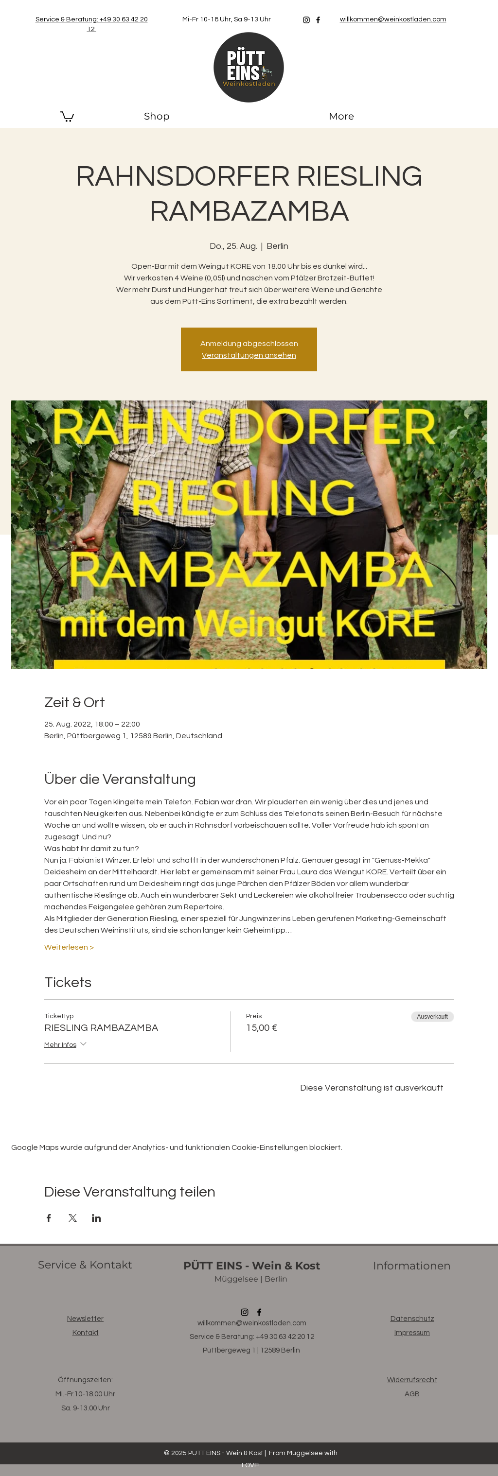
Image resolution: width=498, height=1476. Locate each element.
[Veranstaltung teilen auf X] (72, 1218)
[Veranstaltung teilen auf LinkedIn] (96, 1218)
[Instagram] (306, 20)
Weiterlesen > (69, 947)
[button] (67, 116)
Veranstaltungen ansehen (249, 355)
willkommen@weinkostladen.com (251, 1323)
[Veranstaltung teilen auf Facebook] (48, 1218)
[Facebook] (318, 20)
